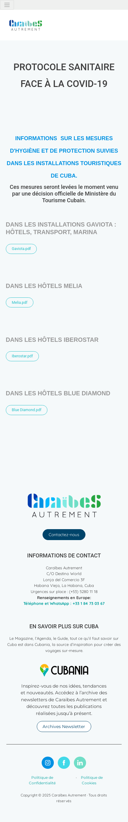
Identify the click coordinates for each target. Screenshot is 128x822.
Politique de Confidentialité (42, 780)
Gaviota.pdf (21, 249)
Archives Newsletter (64, 726)
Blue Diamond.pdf (26, 410)
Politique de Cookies (91, 780)
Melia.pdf (19, 302)
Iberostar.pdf (22, 356)
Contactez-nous (64, 534)
